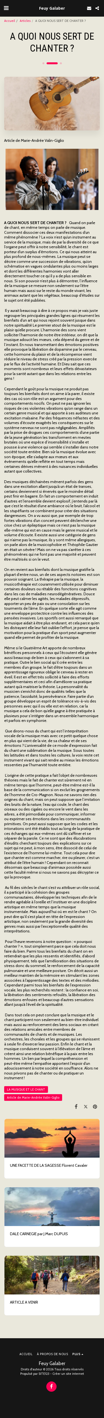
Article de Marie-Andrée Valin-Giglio (33, 1097)
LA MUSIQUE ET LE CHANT (26, 1089)
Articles (25, 21)
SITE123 (44, 1374)
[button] (6, 8)
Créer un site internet (68, 1374)
